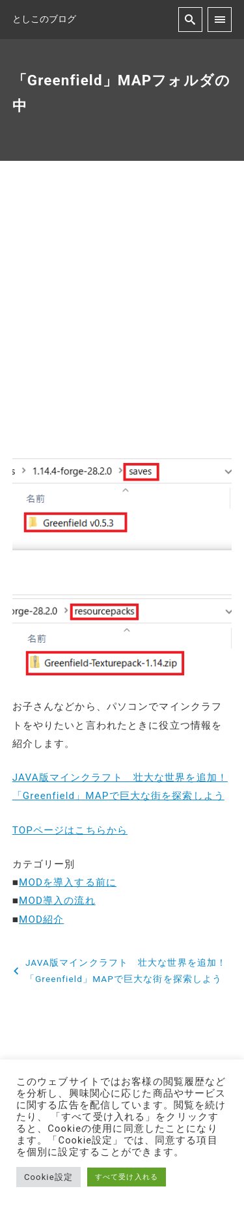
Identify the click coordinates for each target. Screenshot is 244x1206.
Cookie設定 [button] (48, 1177)
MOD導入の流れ (57, 900)
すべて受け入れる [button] (126, 1177)
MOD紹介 (41, 919)
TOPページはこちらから (70, 830)
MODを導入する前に (67, 882)
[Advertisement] (122, 321)
